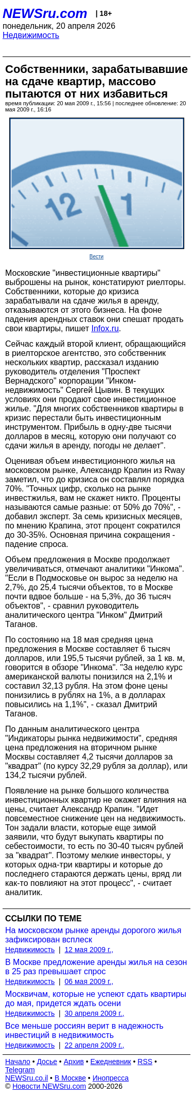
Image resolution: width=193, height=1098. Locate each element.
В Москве (70, 1078)
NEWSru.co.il (26, 1078)
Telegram (20, 1070)
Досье (47, 1061)
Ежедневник (111, 1061)
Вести (96, 256)
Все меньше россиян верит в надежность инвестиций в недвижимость (84, 1030)
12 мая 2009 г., (89, 949)
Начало (17, 1061)
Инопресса (111, 1078)
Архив (74, 1061)
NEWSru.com (45, 13)
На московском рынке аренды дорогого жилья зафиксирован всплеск (93, 935)
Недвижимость (31, 35)
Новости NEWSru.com (49, 1086)
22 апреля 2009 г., (95, 1045)
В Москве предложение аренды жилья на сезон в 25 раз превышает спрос (96, 967)
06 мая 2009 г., (89, 981)
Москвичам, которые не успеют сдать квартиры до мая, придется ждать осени (95, 999)
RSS (144, 1061)
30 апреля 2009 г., (95, 1013)
